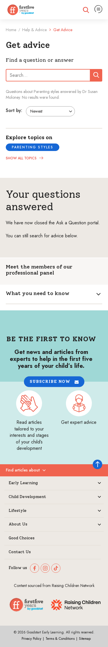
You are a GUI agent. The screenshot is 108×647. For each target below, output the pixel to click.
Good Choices (22, 538)
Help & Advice (34, 30)
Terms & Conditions (60, 638)
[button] (54, 381)
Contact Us (20, 552)
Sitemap (85, 638)
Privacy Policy (31, 638)
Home (11, 30)
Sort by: (14, 110)
